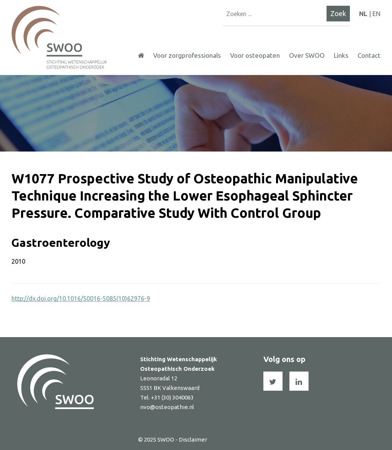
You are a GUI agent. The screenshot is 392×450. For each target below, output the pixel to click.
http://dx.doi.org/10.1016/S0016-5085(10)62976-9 (80, 298)
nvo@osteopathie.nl (167, 407)
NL (363, 13)
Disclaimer (193, 439)
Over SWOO (307, 55)
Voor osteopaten (255, 55)
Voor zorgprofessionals (187, 55)
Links (341, 55)
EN (376, 13)
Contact (369, 55)
